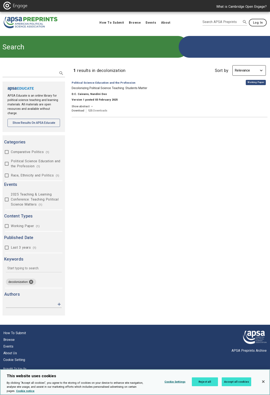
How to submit (14, 333)
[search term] (30, 72)
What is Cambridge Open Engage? (241, 7)
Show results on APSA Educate (36, 122)
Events (8, 346)
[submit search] (244, 21)
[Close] (263, 384)
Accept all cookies (236, 384)
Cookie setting (14, 360)
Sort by (221, 70)
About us (10, 353)
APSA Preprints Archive (249, 351)
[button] (59, 304)
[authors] (31, 304)
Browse (9, 340)
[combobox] (34, 268)
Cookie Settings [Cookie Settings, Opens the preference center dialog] (174, 384)
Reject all (205, 384)
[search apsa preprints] (221, 22)
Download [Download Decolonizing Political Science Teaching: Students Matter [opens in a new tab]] (78, 110)
